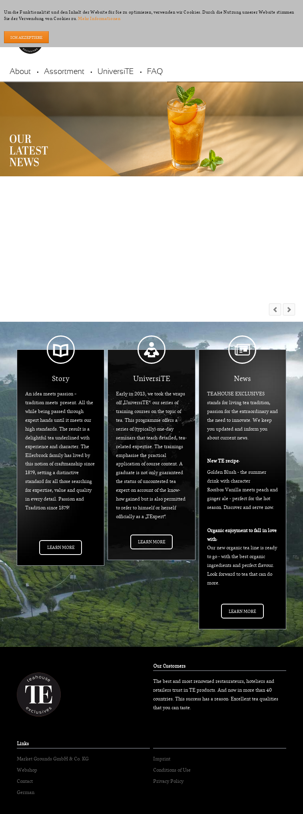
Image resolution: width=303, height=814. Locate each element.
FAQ (155, 72)
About (20, 72)
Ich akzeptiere (26, 37)
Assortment (64, 72)
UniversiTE (116, 72)
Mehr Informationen (99, 18)
